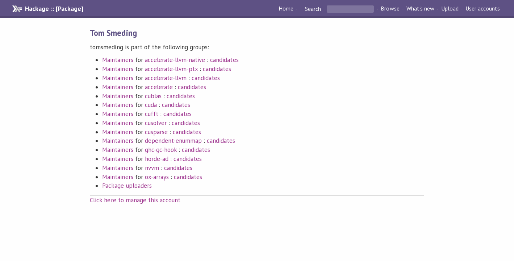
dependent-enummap (173, 141)
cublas (153, 96)
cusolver (156, 123)
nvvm (152, 168)
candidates (224, 60)
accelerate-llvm (166, 78)
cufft (151, 114)
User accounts (482, 8)
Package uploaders (126, 186)
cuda (151, 105)
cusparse (156, 132)
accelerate (159, 87)
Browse (390, 8)
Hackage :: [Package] (54, 8)
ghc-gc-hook (161, 150)
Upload (450, 8)
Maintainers (117, 60)
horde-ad (156, 159)
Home (286, 8)
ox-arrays (157, 177)
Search (313, 8)
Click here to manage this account (135, 200)
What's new (420, 8)
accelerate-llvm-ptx (171, 69)
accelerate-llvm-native (175, 60)
